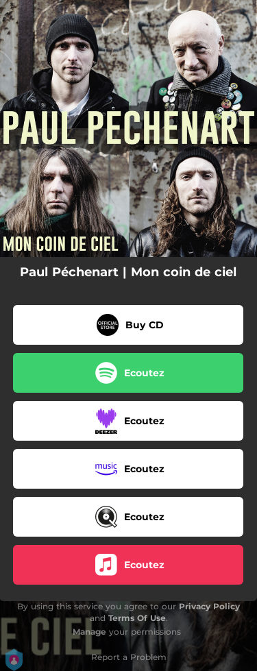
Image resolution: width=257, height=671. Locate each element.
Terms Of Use (137, 618)
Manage (89, 631)
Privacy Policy (209, 606)
